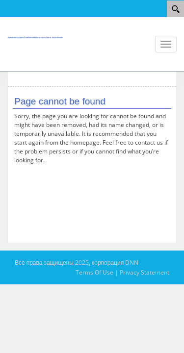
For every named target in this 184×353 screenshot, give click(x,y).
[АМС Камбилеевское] (36, 36)
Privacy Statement (144, 272)
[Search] (175, 8)
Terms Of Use (94, 272)
